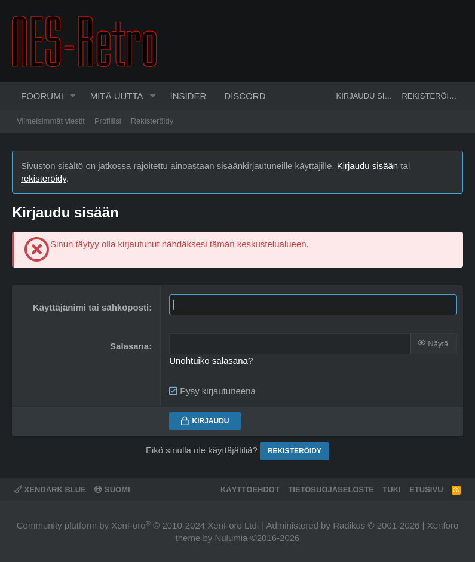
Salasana (129, 346)
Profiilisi (107, 120)
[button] (73, 96)
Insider (188, 96)
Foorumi (42, 96)
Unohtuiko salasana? (211, 360)
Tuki (391, 489)
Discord (244, 96)
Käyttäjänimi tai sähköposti (91, 307)
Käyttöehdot (250, 489)
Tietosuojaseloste (331, 489)
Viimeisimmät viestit (51, 120)
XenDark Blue (50, 489)
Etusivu (426, 489)
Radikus (349, 525)
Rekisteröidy (152, 120)
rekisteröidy (43, 178)
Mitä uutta (116, 96)
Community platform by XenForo (138, 525)
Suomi (112, 489)
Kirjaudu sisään (368, 166)
